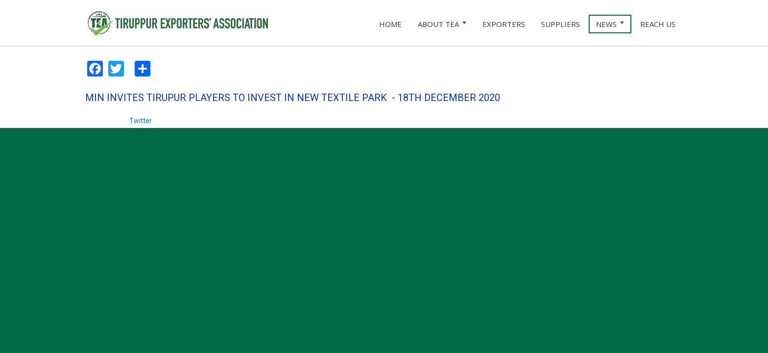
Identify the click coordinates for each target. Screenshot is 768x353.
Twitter (140, 121)
